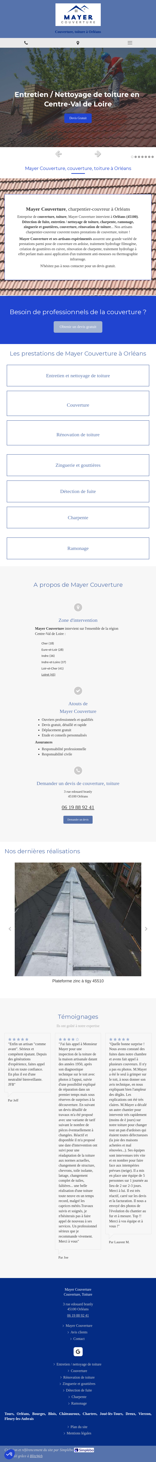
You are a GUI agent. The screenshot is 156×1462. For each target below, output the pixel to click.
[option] (78, 97)
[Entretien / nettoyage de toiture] (78, 376)
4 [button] (142, 157)
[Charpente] (78, 517)
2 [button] (135, 157)
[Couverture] (78, 403)
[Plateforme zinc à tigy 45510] (78, 919)
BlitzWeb (36, 1456)
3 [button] (139, 157)
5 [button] (146, 157)
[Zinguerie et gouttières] (78, 465)
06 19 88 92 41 (78, 807)
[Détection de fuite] (78, 491)
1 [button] (132, 157)
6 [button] (149, 157)
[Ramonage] (78, 548)
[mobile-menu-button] (130, 42)
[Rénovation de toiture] (78, 433)
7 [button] (152, 157)
